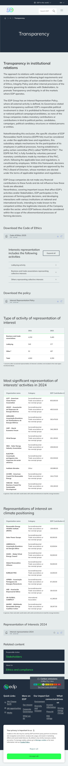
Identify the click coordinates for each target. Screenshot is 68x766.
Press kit (49, 712)
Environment (39, 701)
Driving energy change (61, 710)
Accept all (34, 756)
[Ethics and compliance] (34, 668)
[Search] (54, 10)
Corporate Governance (28, 710)
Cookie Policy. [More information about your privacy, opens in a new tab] (25, 742)
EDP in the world (43, 3)
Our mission (27, 705)
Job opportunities (14, 708)
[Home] (6, 18)
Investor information (51, 706)
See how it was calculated (47, 687)
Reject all (34, 749)
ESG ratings (49, 717)
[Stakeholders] (34, 655)
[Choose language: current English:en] (59, 3)
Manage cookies (40, 740)
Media (9, 713)
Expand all (51, 253)
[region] (34, 743)
